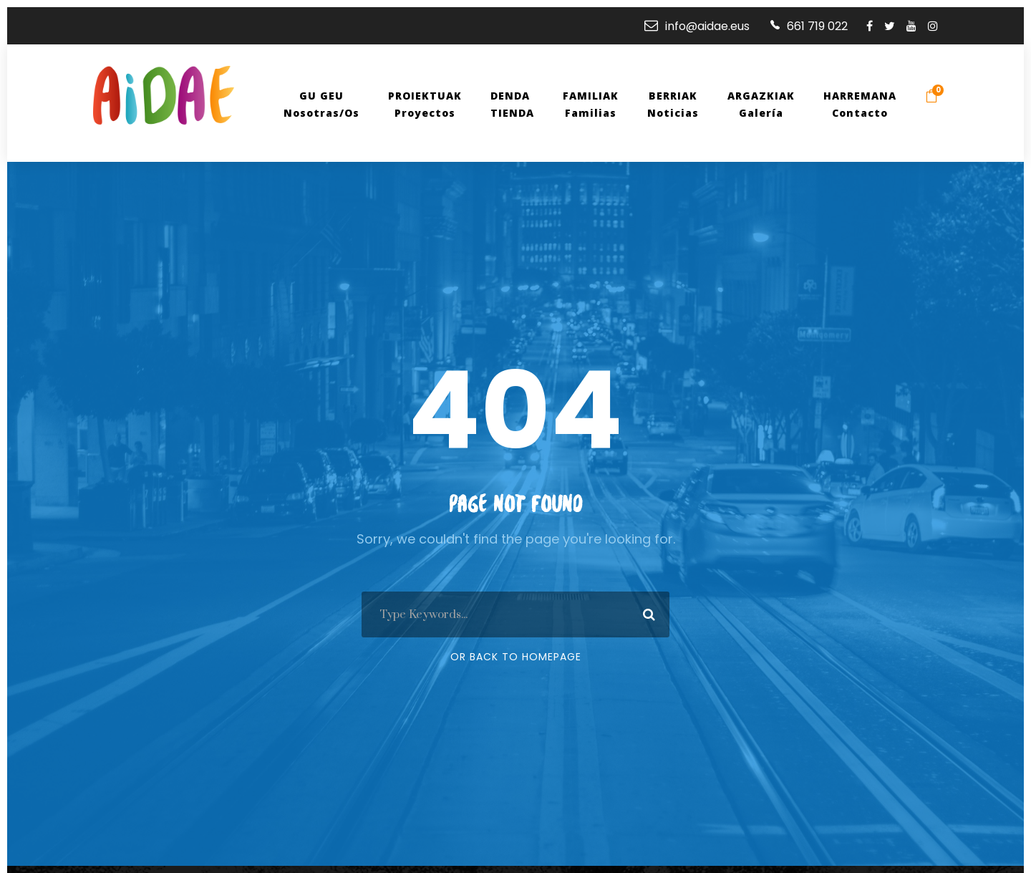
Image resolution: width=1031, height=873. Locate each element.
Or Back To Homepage (515, 657)
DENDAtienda (518, 104)
